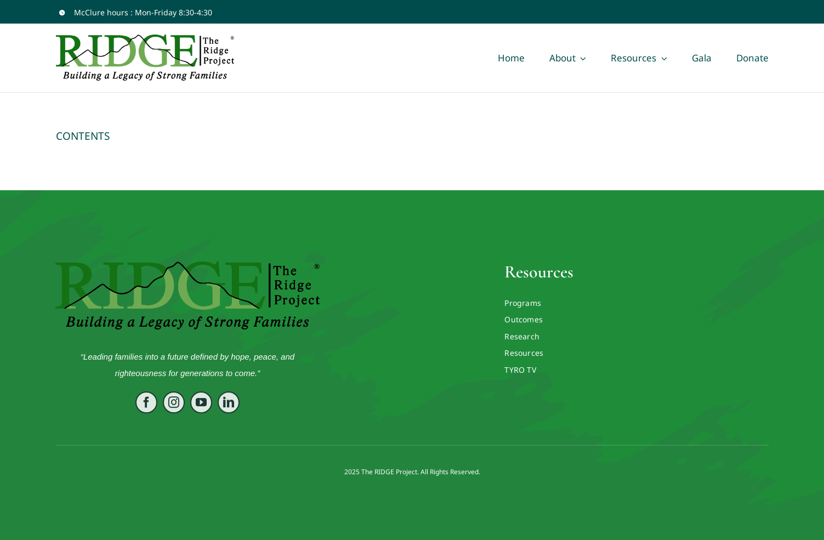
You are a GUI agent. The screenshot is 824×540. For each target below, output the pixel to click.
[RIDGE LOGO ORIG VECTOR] (187, 266)
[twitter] (450, 12)
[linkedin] (229, 404)
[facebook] (414, 12)
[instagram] (174, 404)
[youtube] (432, 12)
